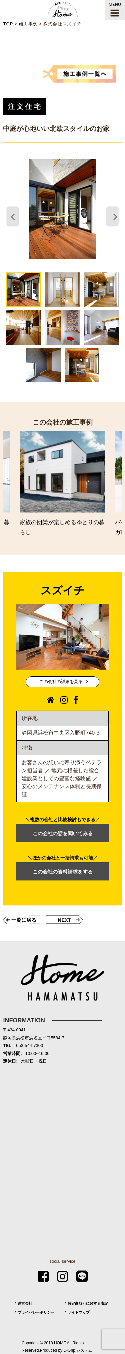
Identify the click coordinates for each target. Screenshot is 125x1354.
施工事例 (28, 23)
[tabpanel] (62, 209)
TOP (8, 23)
